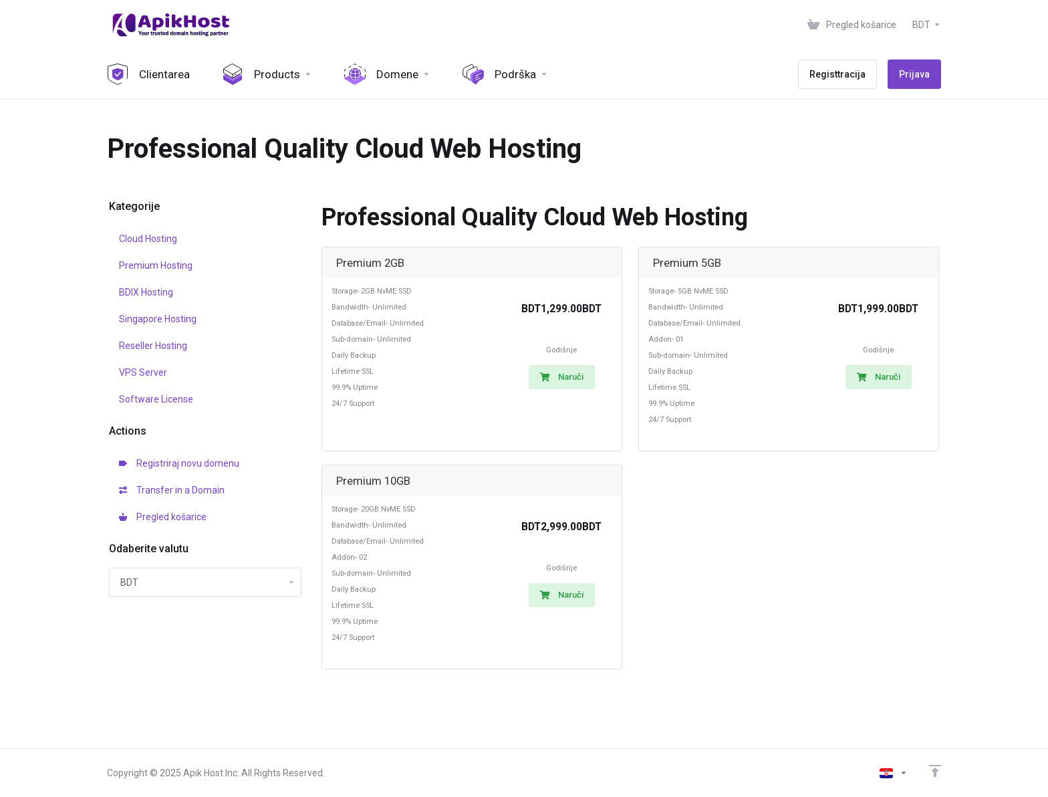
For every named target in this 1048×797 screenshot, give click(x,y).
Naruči (561, 377)
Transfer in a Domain (172, 490)
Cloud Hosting (148, 238)
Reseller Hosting (153, 345)
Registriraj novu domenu (179, 463)
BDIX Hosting (146, 292)
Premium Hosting (155, 265)
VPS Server (143, 372)
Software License (156, 399)
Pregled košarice (163, 516)
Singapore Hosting (157, 319)
